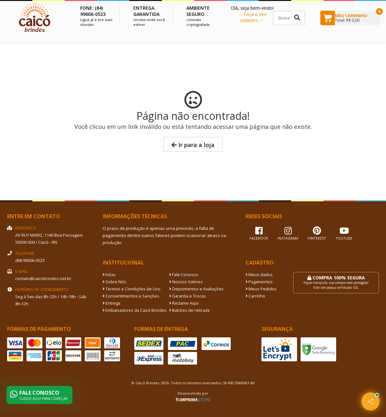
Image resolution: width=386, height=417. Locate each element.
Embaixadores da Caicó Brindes (135, 310)
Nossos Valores (186, 282)
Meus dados (259, 274)
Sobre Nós (114, 282)
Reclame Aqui (183, 303)
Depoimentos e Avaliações (196, 289)
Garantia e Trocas (187, 296)
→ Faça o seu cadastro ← (252, 17)
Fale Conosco (183, 274)
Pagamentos (259, 282)
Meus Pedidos (261, 289)
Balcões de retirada (189, 310)
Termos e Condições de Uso (131, 289)
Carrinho (255, 296)
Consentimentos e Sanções (131, 296)
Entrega (111, 303)
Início (109, 274)
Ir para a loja (193, 145)
